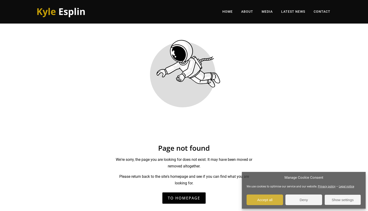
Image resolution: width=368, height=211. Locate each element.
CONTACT (322, 11)
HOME (227, 11)
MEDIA (267, 11)
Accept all (264, 200)
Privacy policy (327, 186)
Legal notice (346, 186)
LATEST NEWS (293, 11)
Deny (304, 200)
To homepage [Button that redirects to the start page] (184, 198)
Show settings (343, 200)
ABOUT (247, 11)
